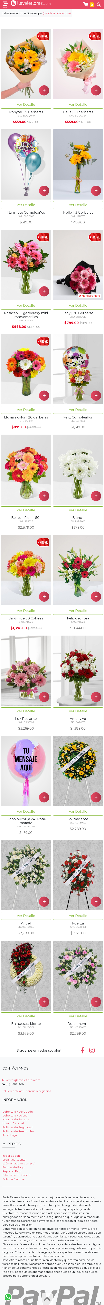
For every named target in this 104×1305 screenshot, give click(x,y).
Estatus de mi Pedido (16, 1175)
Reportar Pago (12, 1171)
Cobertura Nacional (15, 1115)
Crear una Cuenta (14, 1159)
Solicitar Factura (13, 1179)
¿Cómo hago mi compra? (19, 1163)
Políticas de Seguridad (17, 1127)
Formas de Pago (13, 1167)
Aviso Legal (9, 1135)
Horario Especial (13, 1123)
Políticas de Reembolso (18, 1131)
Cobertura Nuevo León (17, 1111)
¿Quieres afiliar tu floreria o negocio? (26, 1091)
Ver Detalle (26, 105)
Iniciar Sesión (11, 1155)
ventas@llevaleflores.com (21, 1080)
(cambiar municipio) (57, 13)
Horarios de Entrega (15, 1119)
